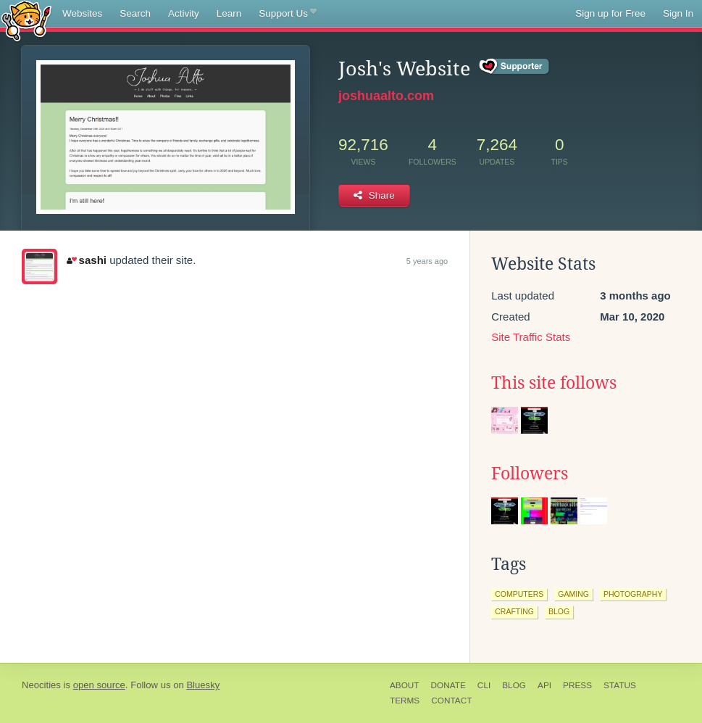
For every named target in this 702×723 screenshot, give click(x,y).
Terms (404, 700)
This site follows (554, 382)
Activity (183, 13)
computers (519, 594)
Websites (82, 13)
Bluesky (203, 684)
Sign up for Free (610, 13)
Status (619, 685)
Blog (514, 685)
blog (558, 611)
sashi (86, 260)
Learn (229, 13)
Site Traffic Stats (530, 337)
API (544, 685)
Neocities (41, 684)
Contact (451, 700)
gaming (573, 594)
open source (99, 684)
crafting (514, 611)
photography (633, 594)
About (404, 685)
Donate (448, 685)
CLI (483, 685)
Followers (529, 473)
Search (135, 13)
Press (577, 685)
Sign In (678, 13)
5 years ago (427, 261)
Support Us (287, 14)
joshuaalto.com (386, 95)
